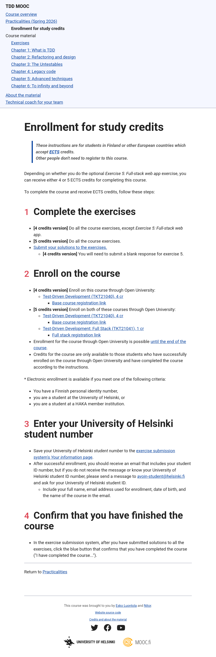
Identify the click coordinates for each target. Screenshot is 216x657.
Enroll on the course (77, 273)
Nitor (147, 606)
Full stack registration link (76, 335)
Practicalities (55, 571)
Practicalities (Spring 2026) (31, 21)
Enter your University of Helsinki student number (98, 429)
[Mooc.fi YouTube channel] (121, 628)
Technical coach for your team (34, 102)
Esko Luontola (126, 606)
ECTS (54, 151)
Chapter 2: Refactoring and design (43, 57)
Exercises (20, 42)
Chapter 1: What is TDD (33, 50)
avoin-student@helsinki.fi (161, 476)
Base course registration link (79, 302)
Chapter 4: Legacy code (33, 71)
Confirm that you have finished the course (103, 521)
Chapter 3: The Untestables (37, 64)
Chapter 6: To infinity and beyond (42, 85)
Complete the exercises (85, 211)
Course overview (21, 14)
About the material (23, 95)
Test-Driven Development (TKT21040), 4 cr (83, 296)
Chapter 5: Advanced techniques (42, 78)
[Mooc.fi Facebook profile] (107, 628)
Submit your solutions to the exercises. (70, 247)
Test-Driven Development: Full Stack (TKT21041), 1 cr (93, 328)
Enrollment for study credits (38, 28)
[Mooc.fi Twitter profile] (94, 628)
